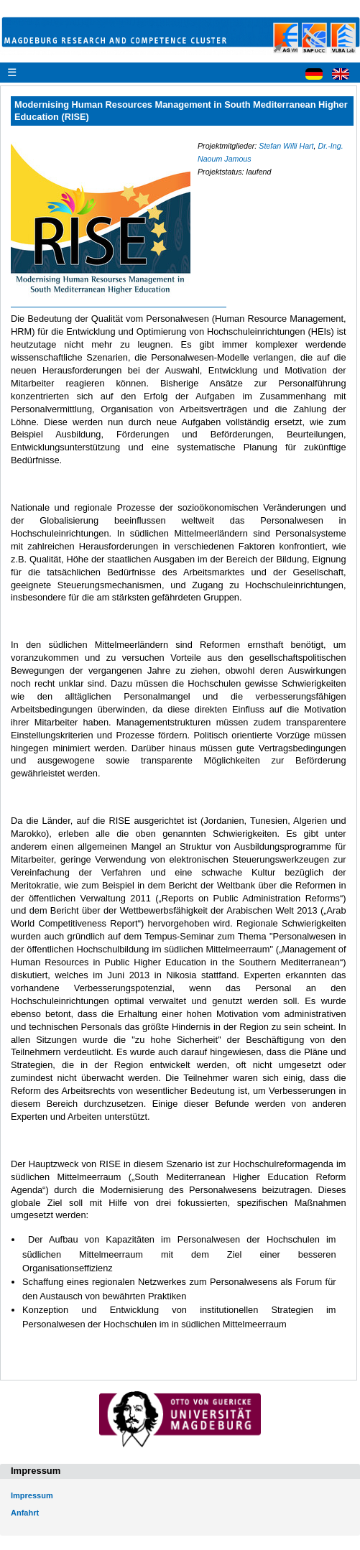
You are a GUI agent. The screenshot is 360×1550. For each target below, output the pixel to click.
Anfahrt (25, 1512)
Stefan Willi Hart (286, 145)
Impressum (32, 1495)
